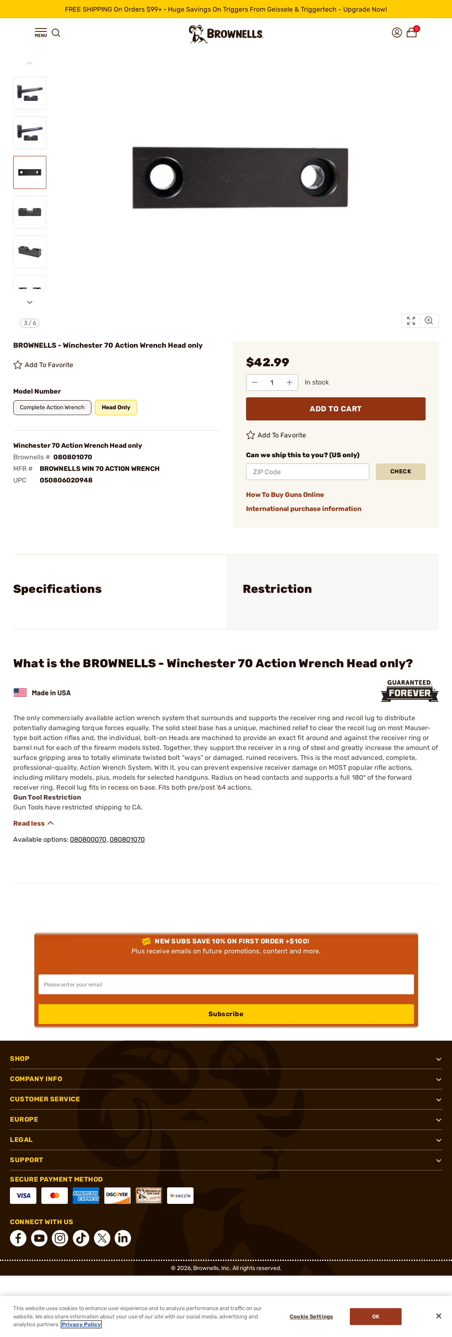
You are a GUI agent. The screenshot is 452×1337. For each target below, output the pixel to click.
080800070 (88, 839)
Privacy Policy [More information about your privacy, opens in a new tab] (81, 1324)
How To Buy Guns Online (285, 495)
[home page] (226, 34)
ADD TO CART (336, 408)
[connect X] (102, 1238)
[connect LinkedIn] (123, 1238)
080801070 (127, 839)
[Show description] (34, 823)
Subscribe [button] (226, 1014)
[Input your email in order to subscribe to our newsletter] (226, 984)
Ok (375, 1316)
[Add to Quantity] (289, 382)
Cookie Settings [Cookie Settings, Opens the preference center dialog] (311, 1316)
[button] (41, 32)
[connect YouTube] (39, 1238)
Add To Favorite (43, 365)
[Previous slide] (29, 63)
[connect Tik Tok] (81, 1238)
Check (400, 471)
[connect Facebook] (18, 1238)
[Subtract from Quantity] (254, 382)
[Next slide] (29, 302)
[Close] (439, 1316)
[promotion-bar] (226, 9)
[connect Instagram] (60, 1238)
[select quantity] (272, 382)
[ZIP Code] (308, 471)
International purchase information (303, 509)
